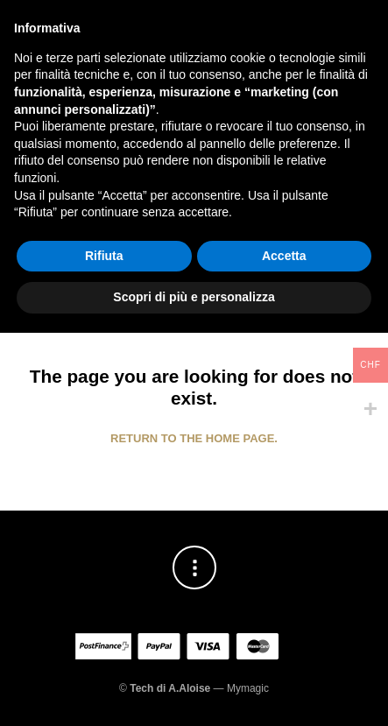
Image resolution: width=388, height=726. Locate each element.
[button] (32, 69)
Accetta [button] (284, 649)
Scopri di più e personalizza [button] (193, 690)
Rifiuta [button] (104, 649)
